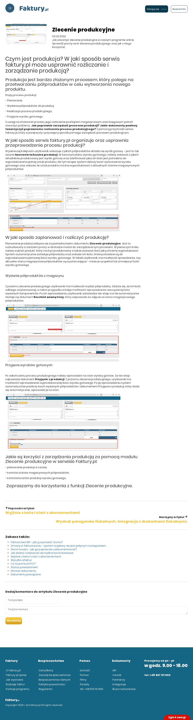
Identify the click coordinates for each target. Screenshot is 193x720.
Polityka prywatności (52, 684)
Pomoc (84, 675)
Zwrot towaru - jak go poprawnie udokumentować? (44, 549)
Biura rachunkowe (124, 689)
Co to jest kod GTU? (23, 563)
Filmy (83, 680)
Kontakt (85, 670)
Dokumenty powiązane (26, 574)
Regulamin (46, 689)
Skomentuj (14, 620)
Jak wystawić (14, 680)
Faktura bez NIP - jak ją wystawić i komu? (37, 542)
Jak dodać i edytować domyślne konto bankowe (42, 553)
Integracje (119, 684)
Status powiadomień (24, 567)
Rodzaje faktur (15, 684)
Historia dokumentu (23, 571)
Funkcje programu (17, 689)
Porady (84, 684)
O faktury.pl (13, 670)
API (114, 670)
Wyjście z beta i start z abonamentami (36, 556)
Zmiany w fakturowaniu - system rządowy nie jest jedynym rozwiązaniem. (59, 546)
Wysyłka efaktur (21, 560)
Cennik (117, 675)
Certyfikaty (46, 670)
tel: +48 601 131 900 (91, 689)
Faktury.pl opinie (16, 675)
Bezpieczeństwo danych (54, 680)
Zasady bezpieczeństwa (55, 675)
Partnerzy (119, 680)
